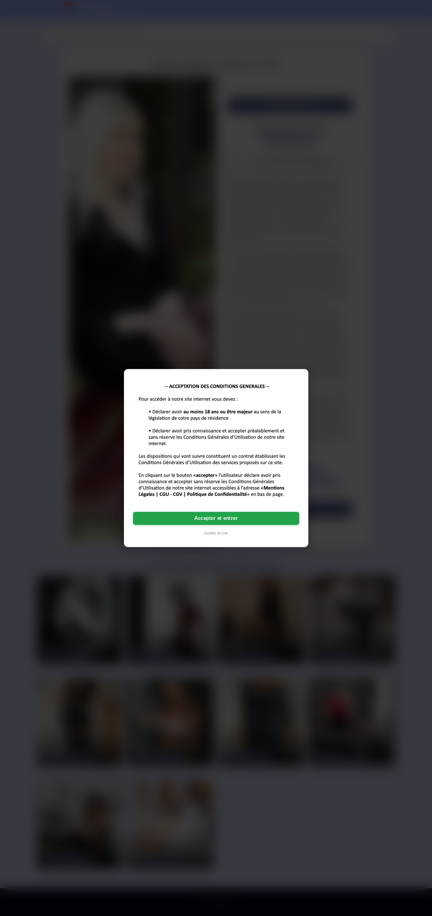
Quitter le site (216, 533)
